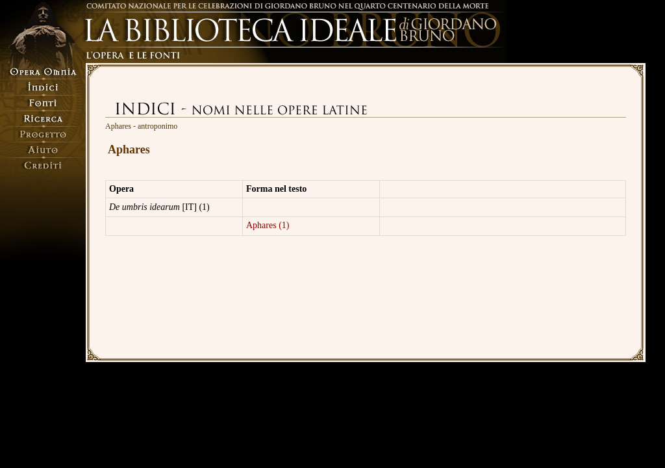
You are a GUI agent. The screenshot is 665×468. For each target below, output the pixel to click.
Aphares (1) (267, 225)
